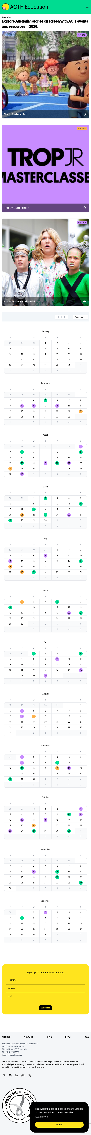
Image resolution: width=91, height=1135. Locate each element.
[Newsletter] (23, 1075)
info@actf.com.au (14, 1055)
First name (12, 980)
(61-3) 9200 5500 (12, 1052)
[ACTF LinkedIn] (16, 1075)
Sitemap (6, 1037)
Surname (11, 988)
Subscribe (45, 1008)
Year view (81, 317)
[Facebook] (3, 1075)
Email (10, 996)
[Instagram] (10, 1075)
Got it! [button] (59, 1124)
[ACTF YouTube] (29, 1075)
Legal (68, 1037)
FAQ (87, 1037)
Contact (28, 1037)
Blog (49, 1037)
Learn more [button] (41, 1116)
